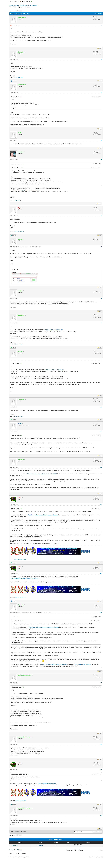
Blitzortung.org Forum (14, 5)
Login (23, 1)
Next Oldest (14, 831)
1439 (21, 559)
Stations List (15, 845)
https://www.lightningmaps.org (83, 664)
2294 (19, 200)
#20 (101, 815)
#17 (101, 682)
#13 (101, 467)
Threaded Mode (98, 13)
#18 (101, 744)
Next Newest (21, 831)
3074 (22, 231)
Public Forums (23, 5)
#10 (101, 359)
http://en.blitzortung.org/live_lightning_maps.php (54, 664)
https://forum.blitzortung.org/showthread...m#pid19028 (25, 190)
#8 (101, 298)
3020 (24, 559)
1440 (19, 77)
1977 (16, 200)
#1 (101, 25)
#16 (101, 612)
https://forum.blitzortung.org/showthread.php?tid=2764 (25, 578)
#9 (101, 322)
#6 (101, 215)
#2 (101, 59)
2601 (22, 77)
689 (16, 559)
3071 (16, 231)
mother (39, 246)
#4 (101, 140)
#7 (101, 246)
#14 (101, 504)
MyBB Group (26, 857)
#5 (101, 159)
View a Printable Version (16, 849)
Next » (20, 10)
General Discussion (32, 5)
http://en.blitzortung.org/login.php (54, 329)
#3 (101, 92)
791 (18, 559)
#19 (101, 769)
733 (16, 77)
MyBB (15, 857)
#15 (101, 573)
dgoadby (39, 612)
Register (28, 1)
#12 (101, 431)
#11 (101, 407)
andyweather (40, 845)
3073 (19, 231)
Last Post (76, 846)
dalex (20, 423)
